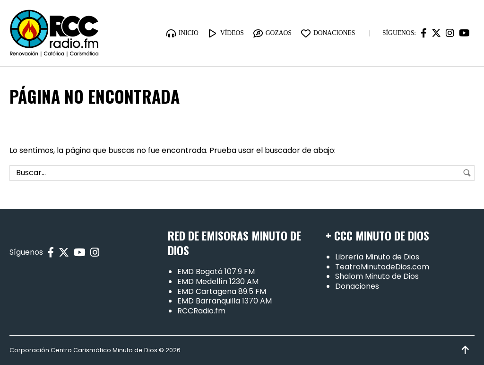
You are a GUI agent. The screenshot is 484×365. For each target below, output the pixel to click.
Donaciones (357, 286)
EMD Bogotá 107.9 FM (216, 271)
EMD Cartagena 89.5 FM (221, 291)
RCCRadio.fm (201, 310)
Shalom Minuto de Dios (377, 276)
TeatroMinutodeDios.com (382, 266)
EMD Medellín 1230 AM (218, 281)
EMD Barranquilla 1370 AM (224, 300)
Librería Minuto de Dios (377, 256)
